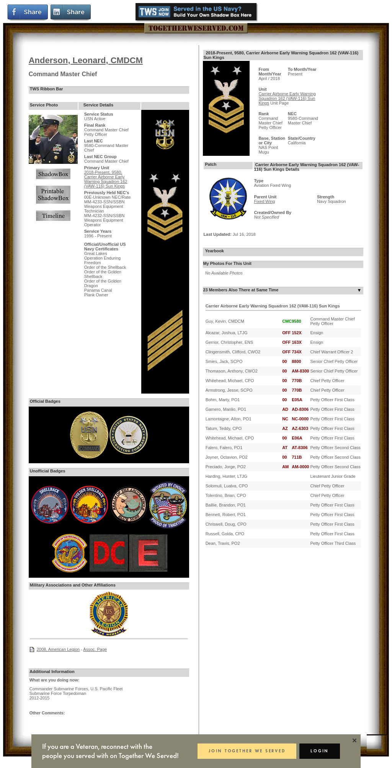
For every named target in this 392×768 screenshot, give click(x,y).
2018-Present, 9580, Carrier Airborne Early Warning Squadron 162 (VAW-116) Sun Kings (105, 179)
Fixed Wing (264, 201)
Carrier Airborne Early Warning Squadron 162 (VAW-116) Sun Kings (286, 98)
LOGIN (319, 751)
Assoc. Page (95, 649)
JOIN (245, 751)
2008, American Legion (58, 649)
